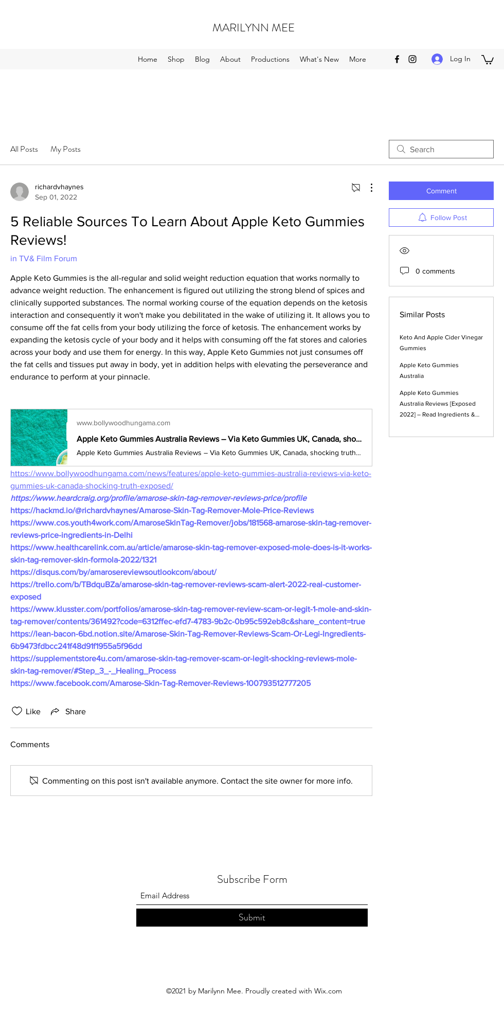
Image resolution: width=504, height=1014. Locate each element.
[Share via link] (67, 711)
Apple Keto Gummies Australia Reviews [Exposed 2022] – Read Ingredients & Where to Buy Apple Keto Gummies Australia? (438, 414)
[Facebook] (397, 59)
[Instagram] (412, 59)
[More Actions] (366, 188)
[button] (487, 59)
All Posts (24, 149)
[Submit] (252, 918)
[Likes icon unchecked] (17, 711)
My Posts (65, 149)
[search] (441, 149)
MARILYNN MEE (253, 27)
